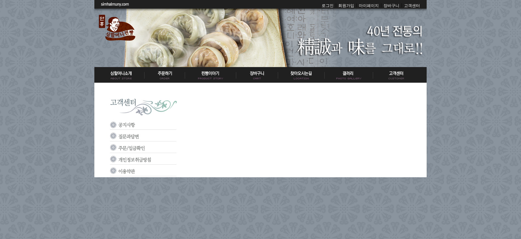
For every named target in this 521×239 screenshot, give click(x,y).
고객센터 (412, 5)
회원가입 (346, 5)
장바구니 (391, 5)
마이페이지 (369, 5)
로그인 (328, 5)
